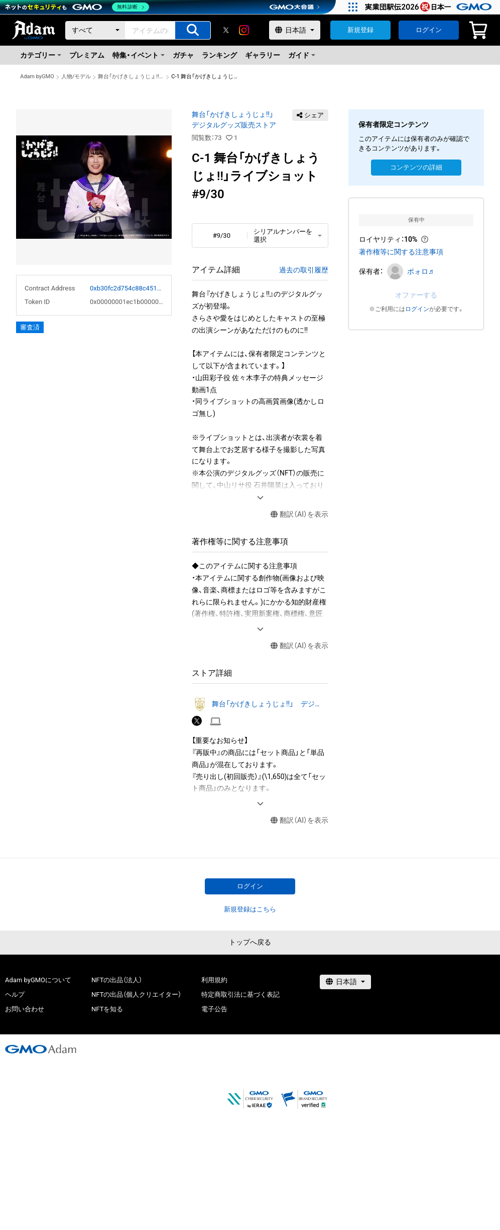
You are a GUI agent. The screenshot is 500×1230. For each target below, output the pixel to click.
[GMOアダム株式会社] (40, 1048)
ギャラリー (262, 55)
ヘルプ (15, 994)
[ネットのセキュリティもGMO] (77, 7)
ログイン (429, 30)
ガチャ (183, 55)
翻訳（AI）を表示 (299, 514)
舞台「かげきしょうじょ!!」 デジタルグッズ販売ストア (131, 76)
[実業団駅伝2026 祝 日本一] (430, 7)
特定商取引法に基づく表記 (240, 994)
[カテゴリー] (95, 30)
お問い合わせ (24, 1009)
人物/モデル (76, 76)
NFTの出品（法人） (116, 980)
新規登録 (360, 30)
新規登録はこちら (250, 909)
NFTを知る (107, 1009)
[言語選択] (294, 30)
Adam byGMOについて (38, 980)
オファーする (416, 295)
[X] (226, 30)
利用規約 (214, 980)
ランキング (219, 55)
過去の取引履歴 (303, 270)
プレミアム (86, 55)
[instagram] (244, 30)
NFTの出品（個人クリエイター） (136, 994)
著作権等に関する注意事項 (401, 252)
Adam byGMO (37, 76)
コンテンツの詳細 (416, 167)
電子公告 (214, 1009)
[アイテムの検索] (193, 30)
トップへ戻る (250, 942)
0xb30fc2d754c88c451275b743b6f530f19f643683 (126, 288)
